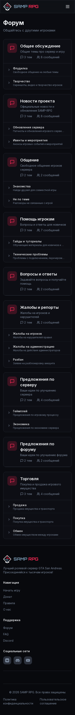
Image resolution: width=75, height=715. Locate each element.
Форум (8, 627)
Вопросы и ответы (38, 274)
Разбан (18, 359)
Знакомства (22, 186)
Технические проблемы (30, 254)
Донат (7, 596)
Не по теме (21, 199)
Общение (29, 160)
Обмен (18, 531)
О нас (7, 609)
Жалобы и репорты (39, 307)
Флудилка (20, 68)
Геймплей (20, 411)
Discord (8, 640)
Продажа (20, 505)
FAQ (6, 634)
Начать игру (11, 590)
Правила (9, 603)
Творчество (21, 81)
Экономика (21, 424)
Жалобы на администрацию (33, 346)
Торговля (29, 478)
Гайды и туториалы (27, 241)
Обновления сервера (28, 127)
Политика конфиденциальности (18, 701)
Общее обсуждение (40, 46)
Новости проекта (37, 101)
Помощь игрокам (37, 219)
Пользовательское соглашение (53, 701)
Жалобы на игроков (27, 333)
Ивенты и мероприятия (30, 140)
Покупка (19, 518)
